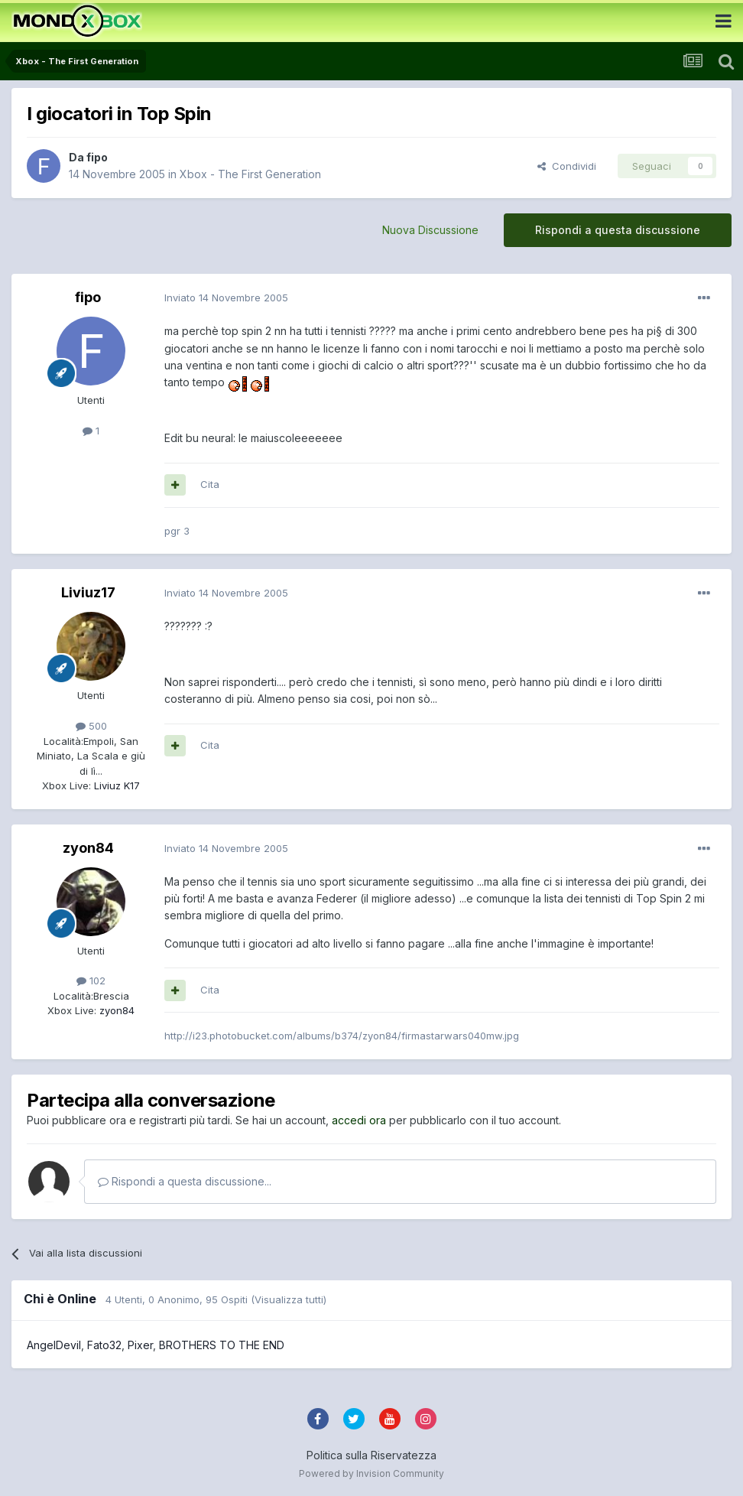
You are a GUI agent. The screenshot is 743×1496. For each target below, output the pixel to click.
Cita (209, 484)
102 (90, 980)
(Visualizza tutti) (288, 1299)
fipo (97, 157)
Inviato (226, 297)
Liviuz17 (88, 592)
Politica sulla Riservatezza (371, 1455)
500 (91, 726)
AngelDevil (54, 1344)
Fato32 (104, 1344)
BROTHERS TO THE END (221, 1344)
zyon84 (88, 848)
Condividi (566, 166)
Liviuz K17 (115, 785)
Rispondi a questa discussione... (184, 1181)
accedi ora (359, 1120)
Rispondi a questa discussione (617, 229)
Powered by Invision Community (371, 1473)
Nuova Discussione (430, 229)
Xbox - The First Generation (250, 173)
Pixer (140, 1344)
